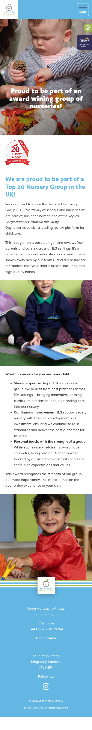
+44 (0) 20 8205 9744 (46, 629)
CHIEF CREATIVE (58, 707)
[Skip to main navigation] (83, 9)
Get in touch (46, 638)
